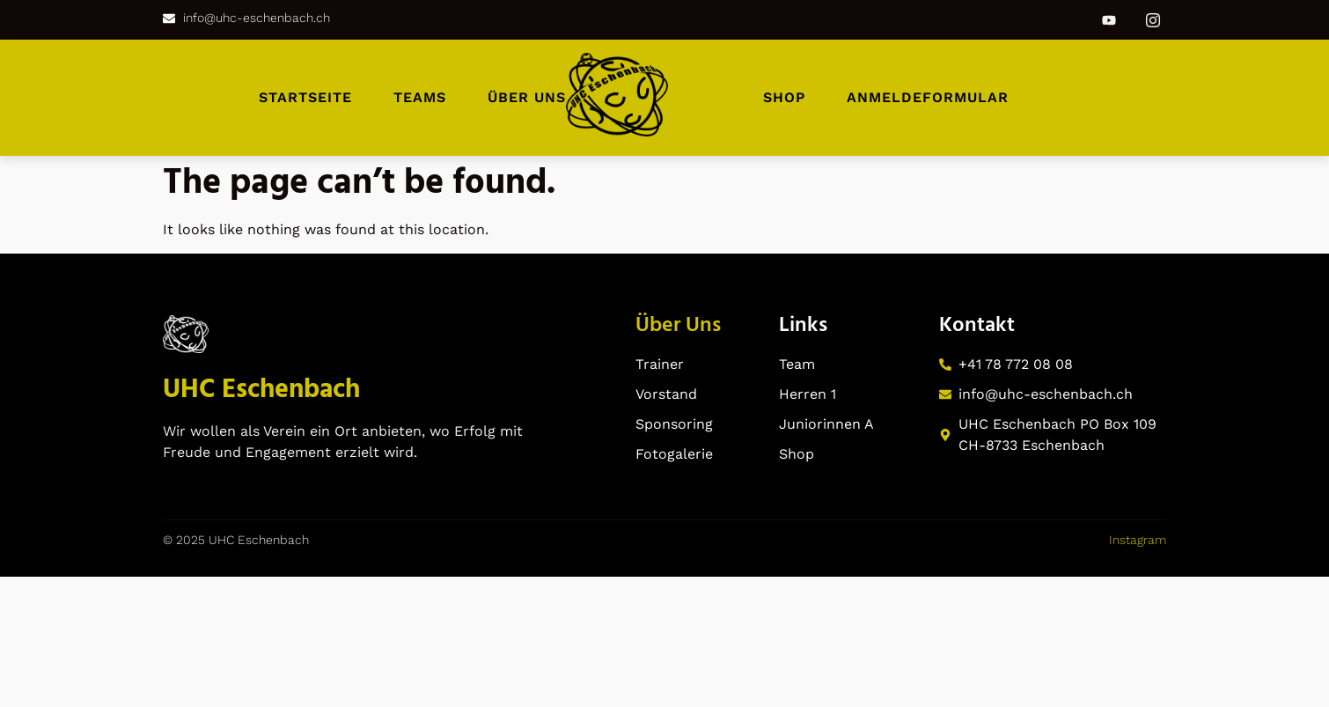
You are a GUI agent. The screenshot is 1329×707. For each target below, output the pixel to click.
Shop (784, 97)
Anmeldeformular (928, 97)
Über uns (527, 97)
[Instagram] (1153, 19)
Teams (419, 97)
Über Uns (678, 325)
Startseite (305, 97)
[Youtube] (1109, 20)
